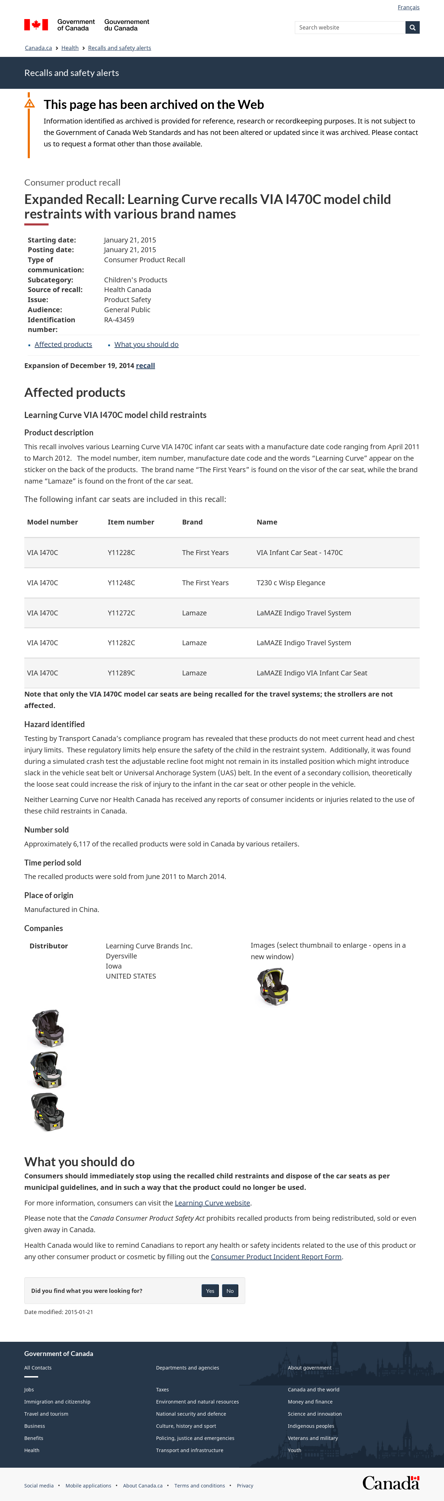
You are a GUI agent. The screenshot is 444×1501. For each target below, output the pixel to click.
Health (70, 48)
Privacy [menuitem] (245, 1485)
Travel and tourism (46, 1413)
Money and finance (310, 1401)
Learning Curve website (212, 1203)
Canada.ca (38, 48)
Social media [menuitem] (39, 1485)
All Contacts (38, 1367)
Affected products (63, 344)
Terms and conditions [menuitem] (199, 1485)
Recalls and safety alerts (119, 48)
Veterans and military (313, 1438)
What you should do (146, 344)
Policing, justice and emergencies (195, 1438)
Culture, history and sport (186, 1426)
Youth (294, 1450)
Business (34, 1426)
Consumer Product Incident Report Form (276, 1256)
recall (145, 365)
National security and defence (191, 1413)
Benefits (33, 1438)
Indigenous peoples (311, 1426)
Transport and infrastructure (189, 1450)
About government (310, 1367)
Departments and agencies (187, 1367)
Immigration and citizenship (57, 1401)
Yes (210, 1290)
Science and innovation (315, 1413)
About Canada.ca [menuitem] (143, 1485)
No (230, 1290)
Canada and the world (314, 1389)
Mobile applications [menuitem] (88, 1485)
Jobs (29, 1389)
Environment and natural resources (197, 1401)
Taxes (162, 1389)
